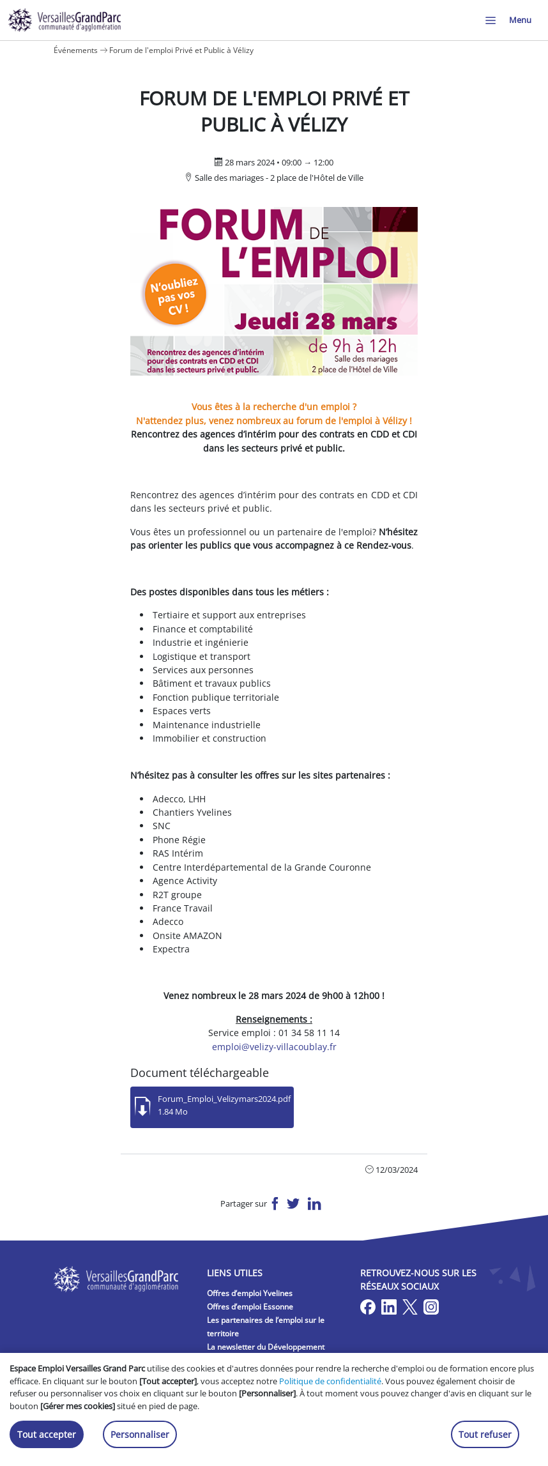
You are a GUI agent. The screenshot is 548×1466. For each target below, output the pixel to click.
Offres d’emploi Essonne (250, 1306)
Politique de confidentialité (330, 1381)
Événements (76, 50)
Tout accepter (46, 1434)
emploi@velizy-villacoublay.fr (274, 1047)
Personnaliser (139, 1434)
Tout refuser (485, 1434)
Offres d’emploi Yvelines (250, 1293)
